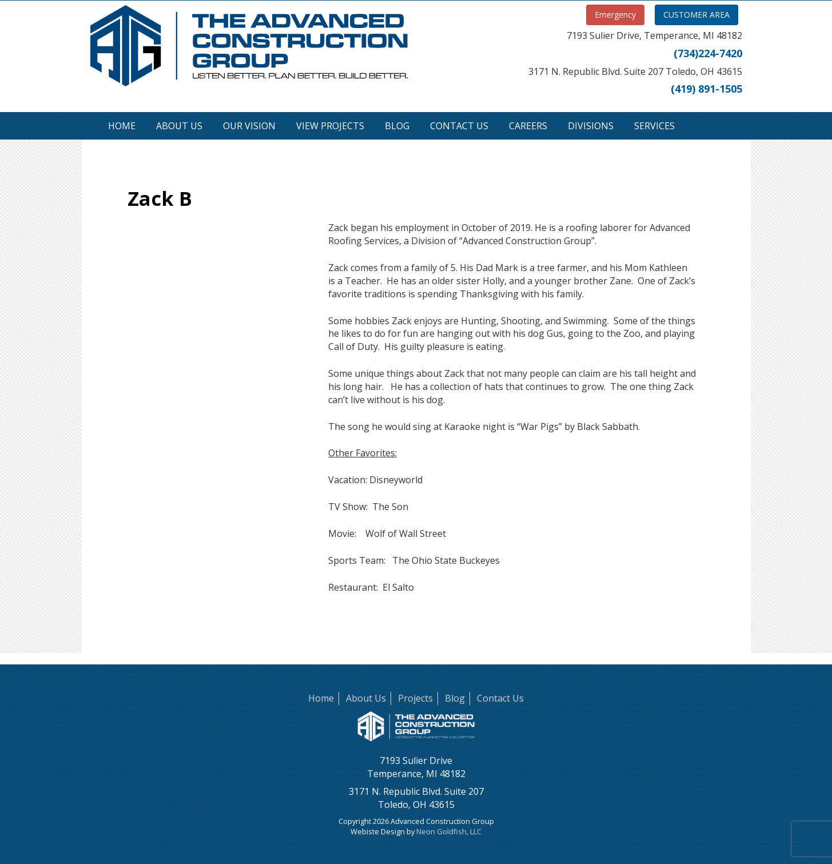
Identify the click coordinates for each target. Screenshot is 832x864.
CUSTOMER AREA (696, 14)
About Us (179, 126)
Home (122, 126)
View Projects (330, 126)
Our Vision (249, 126)
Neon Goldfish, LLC (448, 831)
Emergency (615, 14)
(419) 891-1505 (706, 88)
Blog (397, 126)
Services (654, 126)
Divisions (591, 126)
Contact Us (459, 126)
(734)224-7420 (708, 53)
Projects (415, 698)
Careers (528, 126)
